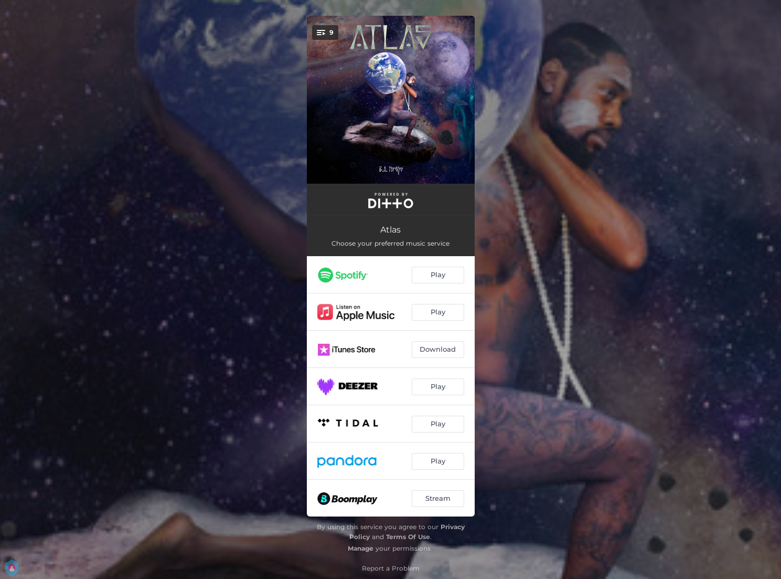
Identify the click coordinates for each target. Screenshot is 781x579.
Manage (360, 548)
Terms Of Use (408, 537)
